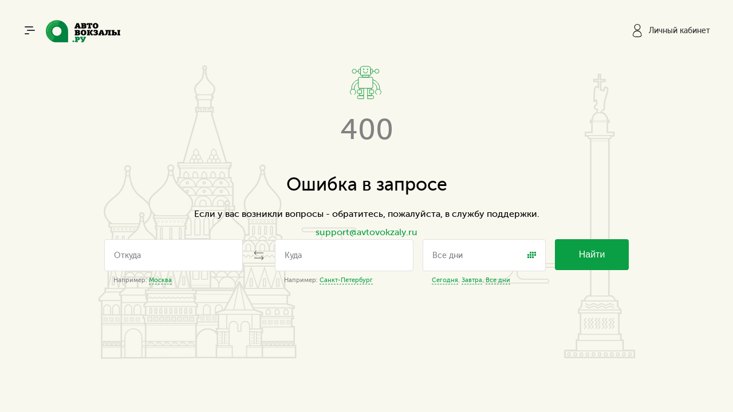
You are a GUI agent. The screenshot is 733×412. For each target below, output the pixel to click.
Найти (592, 254)
